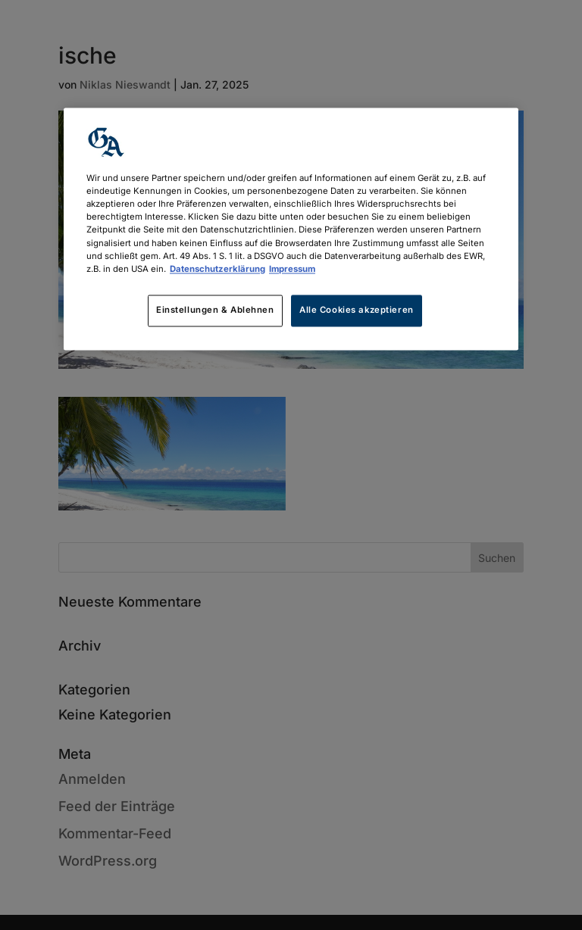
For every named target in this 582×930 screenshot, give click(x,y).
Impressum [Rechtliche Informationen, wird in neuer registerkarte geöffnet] (292, 269)
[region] (291, 229)
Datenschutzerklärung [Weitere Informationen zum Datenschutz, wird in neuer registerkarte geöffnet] (217, 269)
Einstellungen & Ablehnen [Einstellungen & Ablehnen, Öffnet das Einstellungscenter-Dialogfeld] (215, 309)
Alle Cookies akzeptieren (356, 309)
